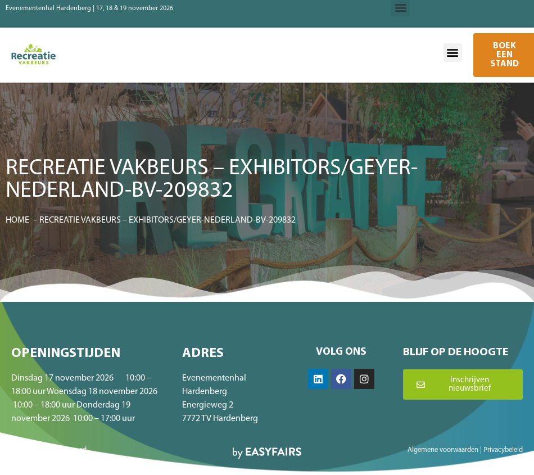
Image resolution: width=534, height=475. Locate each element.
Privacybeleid (503, 450)
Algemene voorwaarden (443, 450)
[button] (453, 52)
